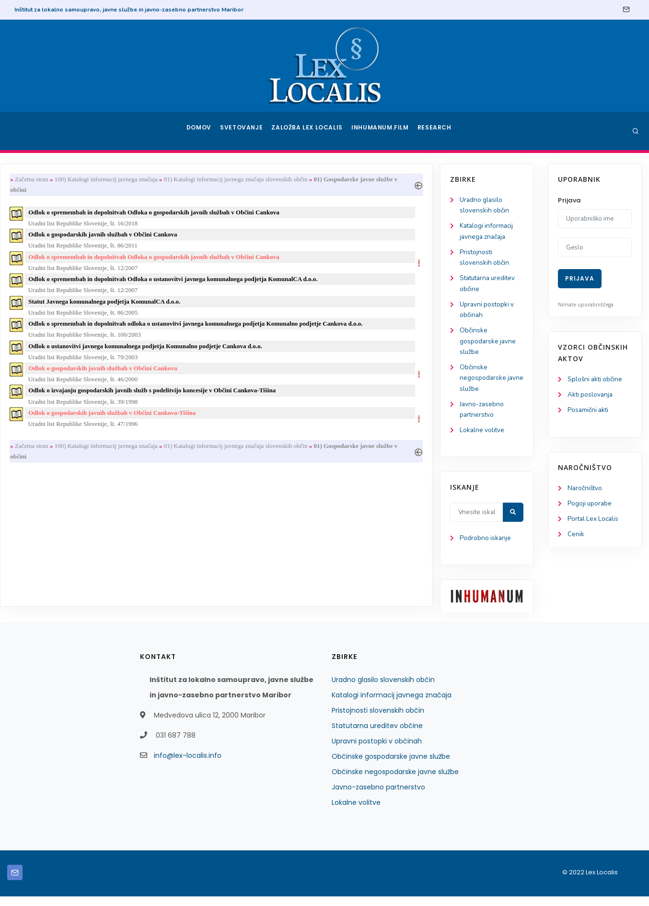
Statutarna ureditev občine (377, 735)
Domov (200, 131)
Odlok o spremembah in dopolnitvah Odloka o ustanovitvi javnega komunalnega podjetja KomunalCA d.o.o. (284, 283)
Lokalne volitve (50, 438)
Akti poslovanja (591, 395)
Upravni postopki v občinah (377, 750)
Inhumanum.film (381, 131)
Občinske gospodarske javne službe (55, 346)
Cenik (576, 537)
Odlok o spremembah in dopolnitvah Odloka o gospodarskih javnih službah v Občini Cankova (265, 214)
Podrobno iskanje (53, 547)
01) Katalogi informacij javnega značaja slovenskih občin (346, 179)
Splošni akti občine (596, 379)
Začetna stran (142, 179)
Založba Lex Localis (310, 131)
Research (435, 131)
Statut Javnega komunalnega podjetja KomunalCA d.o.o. (215, 306)
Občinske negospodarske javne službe (50, 384)
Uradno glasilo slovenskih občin (383, 689)
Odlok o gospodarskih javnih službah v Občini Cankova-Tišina (223, 422)
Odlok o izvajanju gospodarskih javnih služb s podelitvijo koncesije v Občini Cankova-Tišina (263, 399)
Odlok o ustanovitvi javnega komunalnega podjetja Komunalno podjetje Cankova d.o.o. (256, 353)
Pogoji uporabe (590, 505)
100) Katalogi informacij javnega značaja (216, 179)
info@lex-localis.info (187, 765)
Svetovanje (245, 131)
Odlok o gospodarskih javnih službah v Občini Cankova (213, 237)
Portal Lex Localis (594, 521)
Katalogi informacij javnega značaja (392, 704)
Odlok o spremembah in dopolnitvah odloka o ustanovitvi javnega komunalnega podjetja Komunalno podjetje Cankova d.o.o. (306, 329)
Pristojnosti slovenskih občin (378, 720)
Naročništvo (585, 489)
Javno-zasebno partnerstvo (378, 796)
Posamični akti (589, 411)
